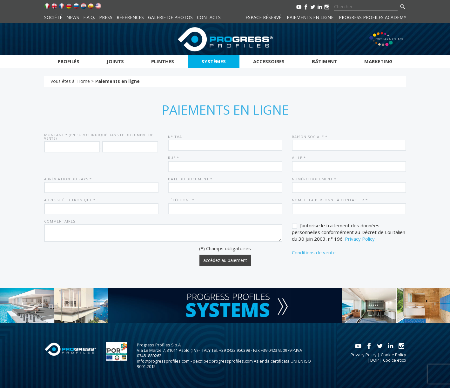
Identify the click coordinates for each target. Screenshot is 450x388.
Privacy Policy (360, 239)
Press (105, 17)
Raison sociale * (309, 136)
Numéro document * (314, 179)
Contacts (209, 17)
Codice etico (394, 360)
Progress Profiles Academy (372, 17)
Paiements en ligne (310, 17)
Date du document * (190, 179)
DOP (374, 360)
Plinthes (162, 61)
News (72, 17)
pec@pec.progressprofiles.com (223, 361)
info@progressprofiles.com (163, 361)
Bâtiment (324, 61)
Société (53, 17)
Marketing (378, 61)
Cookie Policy (393, 355)
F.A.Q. (89, 17)
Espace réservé (263, 17)
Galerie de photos (170, 17)
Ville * (299, 157)
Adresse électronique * (70, 200)
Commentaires (59, 221)
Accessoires (269, 61)
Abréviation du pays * (68, 179)
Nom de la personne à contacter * (330, 200)
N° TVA (175, 136)
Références (130, 17)
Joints (115, 61)
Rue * (173, 157)
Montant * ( (98, 136)
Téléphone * (181, 200)
